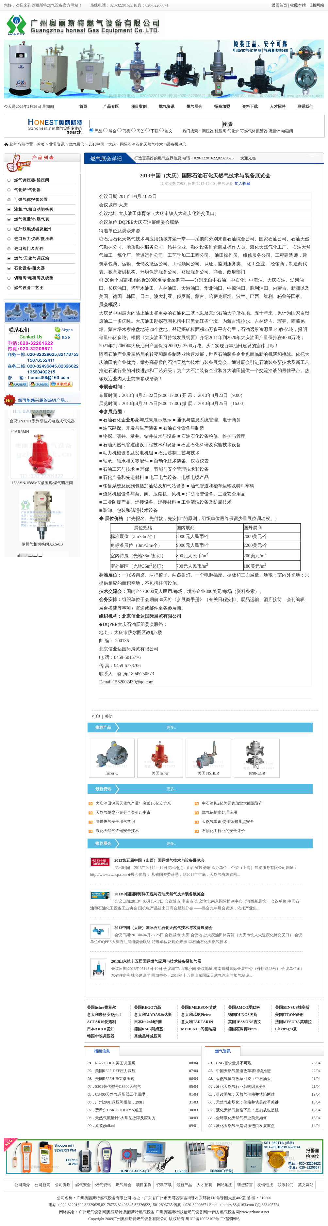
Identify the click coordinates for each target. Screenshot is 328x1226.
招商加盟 (222, 106)
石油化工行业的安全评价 (223, 830)
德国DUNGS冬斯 (242, 1014)
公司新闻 (42, 1185)
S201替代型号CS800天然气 (118, 1086)
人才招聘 (278, 106)
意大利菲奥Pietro (196, 1014)
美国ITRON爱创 (289, 1014)
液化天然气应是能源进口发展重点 (245, 1125)
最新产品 (184, 1185)
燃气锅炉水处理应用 (219, 812)
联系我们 (305, 106)
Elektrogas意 (286, 1029)
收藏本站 (298, 5)
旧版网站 (316, 5)
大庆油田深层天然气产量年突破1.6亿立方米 (133, 803)
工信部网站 (230, 1219)
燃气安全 (83, 1185)
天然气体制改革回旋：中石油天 (243, 1078)
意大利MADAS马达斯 (153, 1014)
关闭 (109, 716)
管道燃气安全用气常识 (115, 821)
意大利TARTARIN (197, 1022)
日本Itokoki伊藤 (148, 1022)
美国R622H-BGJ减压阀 (114, 1078)
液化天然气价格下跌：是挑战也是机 (247, 1110)
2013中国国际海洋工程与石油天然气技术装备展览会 (159, 894)
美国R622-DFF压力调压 (115, 1071)
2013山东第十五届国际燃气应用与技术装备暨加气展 (156, 961)
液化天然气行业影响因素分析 (241, 1086)
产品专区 (111, 106)
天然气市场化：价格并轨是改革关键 (247, 1102)
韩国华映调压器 (100, 1036)
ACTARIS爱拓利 (101, 1022)
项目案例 (139, 106)
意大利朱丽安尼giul (104, 1014)
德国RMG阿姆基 (148, 1029)
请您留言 (245, 1185)
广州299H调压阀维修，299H (119, 1102)
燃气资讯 (166, 106)
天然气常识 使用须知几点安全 (228, 821)
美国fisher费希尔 (101, 1007)
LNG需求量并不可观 (234, 1063)
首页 (83, 106)
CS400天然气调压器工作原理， (122, 1094)
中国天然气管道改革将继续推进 (243, 1071)
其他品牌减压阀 (147, 1036)
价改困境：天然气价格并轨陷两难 (245, 1094)
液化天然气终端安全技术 (117, 830)
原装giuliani (105, 1125)
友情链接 (265, 1185)
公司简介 (22, 1185)
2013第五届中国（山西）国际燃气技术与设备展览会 (159, 860)
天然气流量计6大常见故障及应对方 (125, 1118)
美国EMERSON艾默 (199, 1007)
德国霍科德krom (242, 1029)
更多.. (171, 727)
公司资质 (63, 1185)
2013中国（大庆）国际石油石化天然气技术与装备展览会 (163, 927)
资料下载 (250, 106)
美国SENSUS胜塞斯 (292, 1007)
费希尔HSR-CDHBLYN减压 (118, 1110)
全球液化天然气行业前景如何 (241, 1118)
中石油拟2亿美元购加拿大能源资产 (232, 803)
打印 (96, 716)
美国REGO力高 (147, 1007)
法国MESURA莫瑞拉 (293, 1022)
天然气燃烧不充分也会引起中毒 (123, 812)
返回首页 (279, 5)
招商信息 (102, 1051)
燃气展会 (194, 106)
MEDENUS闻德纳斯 (198, 1029)
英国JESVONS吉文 (244, 1022)
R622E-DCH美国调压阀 (115, 1063)
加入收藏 (242, 183)
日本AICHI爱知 (100, 1029)
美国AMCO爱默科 (244, 1007)
